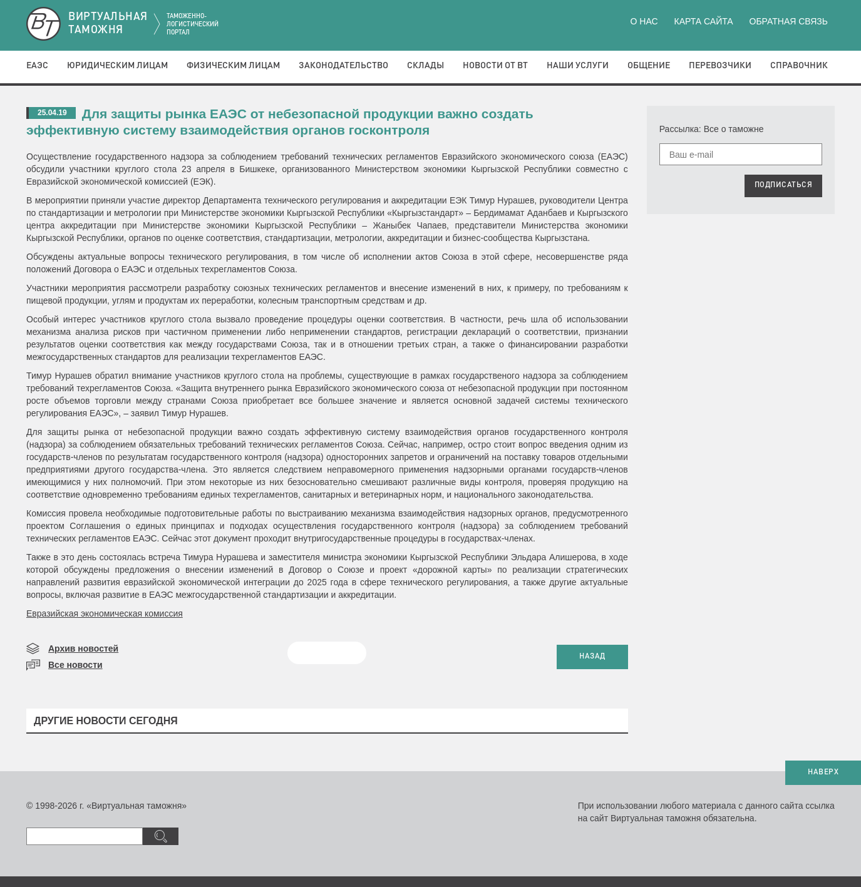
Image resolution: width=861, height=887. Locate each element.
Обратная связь (789, 21)
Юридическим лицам (117, 65)
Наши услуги (578, 65)
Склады (425, 65)
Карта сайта (703, 21)
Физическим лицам (233, 65)
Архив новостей (83, 648)
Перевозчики (720, 65)
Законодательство (343, 65)
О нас (644, 21)
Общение (648, 65)
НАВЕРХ (823, 772)
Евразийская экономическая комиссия (104, 613)
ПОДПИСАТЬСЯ (784, 185)
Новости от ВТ (495, 65)
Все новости (75, 665)
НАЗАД (592, 656)
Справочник (799, 65)
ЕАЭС (37, 65)
